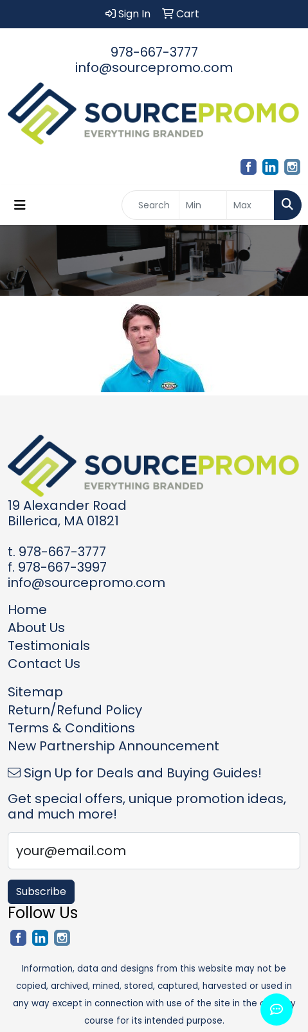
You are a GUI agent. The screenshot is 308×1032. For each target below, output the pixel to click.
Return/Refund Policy (75, 710)
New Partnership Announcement (113, 746)
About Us (36, 628)
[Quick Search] (150, 205)
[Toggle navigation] (19, 205)
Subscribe (41, 891)
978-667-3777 (154, 52)
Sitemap (35, 692)
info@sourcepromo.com (154, 68)
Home (27, 610)
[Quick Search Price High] (250, 205)
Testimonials (49, 646)
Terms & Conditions (71, 728)
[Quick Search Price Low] (203, 205)
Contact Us (44, 664)
